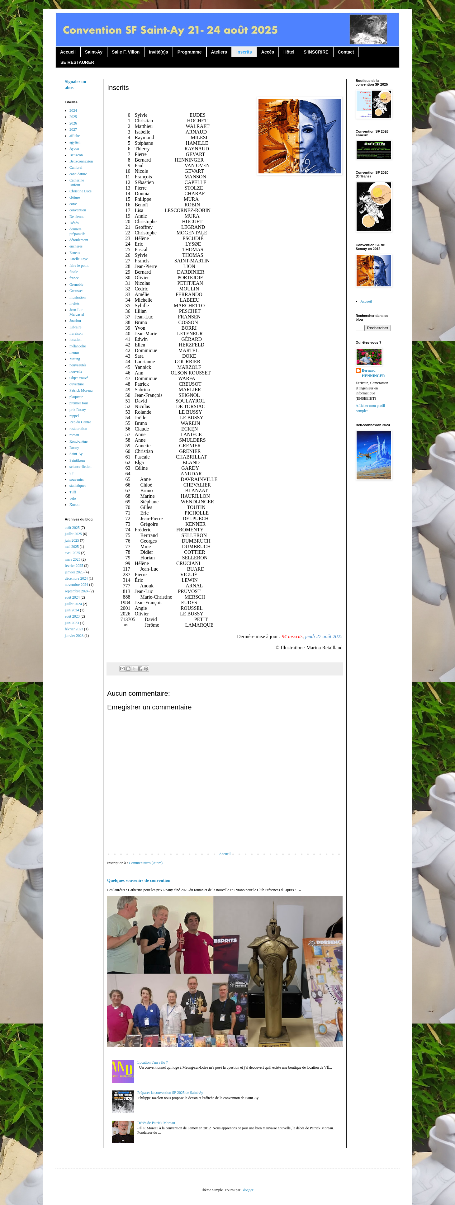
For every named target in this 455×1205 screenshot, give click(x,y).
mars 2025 (72, 559)
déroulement (78, 240)
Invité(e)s (158, 51)
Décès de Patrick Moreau (156, 1123)
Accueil (68, 51)
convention (77, 210)
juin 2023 (72, 623)
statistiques (77, 485)
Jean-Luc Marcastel (76, 312)
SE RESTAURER (77, 62)
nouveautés (77, 365)
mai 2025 (72, 546)
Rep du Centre (80, 422)
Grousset (76, 291)
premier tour (78, 403)
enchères (76, 246)
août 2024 (72, 597)
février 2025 (74, 565)
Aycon (74, 148)
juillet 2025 (73, 534)
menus (74, 352)
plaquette (76, 397)
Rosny (74, 447)
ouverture (76, 384)
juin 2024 (72, 610)
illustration (77, 297)
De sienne (76, 216)
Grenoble (76, 284)
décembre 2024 (76, 578)
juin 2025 (72, 540)
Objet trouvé (78, 378)
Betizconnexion (81, 161)
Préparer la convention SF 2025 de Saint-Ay (170, 1092)
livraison (76, 333)
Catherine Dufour (76, 182)
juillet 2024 (73, 604)
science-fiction (80, 466)
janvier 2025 (74, 572)
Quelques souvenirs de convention (138, 880)
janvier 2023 (74, 635)
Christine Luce (80, 191)
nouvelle (75, 371)
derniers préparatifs (77, 231)
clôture (74, 197)
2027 (73, 129)
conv (73, 204)
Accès (267, 51)
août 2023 (72, 616)
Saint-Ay (93, 51)
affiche (74, 136)
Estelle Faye (78, 259)
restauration (78, 428)
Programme (190, 51)
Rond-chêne (78, 441)
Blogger (247, 1190)
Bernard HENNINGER (373, 373)
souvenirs (76, 479)
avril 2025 (72, 553)
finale (73, 272)
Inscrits (244, 51)
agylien (74, 142)
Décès (73, 223)
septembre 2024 (76, 591)
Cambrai (75, 167)
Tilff (72, 492)
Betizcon (76, 155)
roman (74, 435)
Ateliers (219, 51)
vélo (72, 498)
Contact (346, 51)
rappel (74, 416)
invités (74, 303)
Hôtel (288, 51)
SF (71, 473)
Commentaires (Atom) (146, 863)
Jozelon (75, 320)
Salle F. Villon (126, 51)
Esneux (74, 253)
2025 (73, 117)
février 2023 (74, 629)
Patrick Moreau (80, 390)
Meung (74, 359)
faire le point (78, 265)
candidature (78, 174)
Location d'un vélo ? (152, 1062)
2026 (73, 123)
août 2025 (72, 527)
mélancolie (77, 346)
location (75, 339)
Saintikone (77, 460)
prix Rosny (77, 409)
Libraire (75, 327)
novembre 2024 (76, 584)
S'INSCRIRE (316, 51)
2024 (73, 110)
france (74, 278)
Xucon (74, 504)
